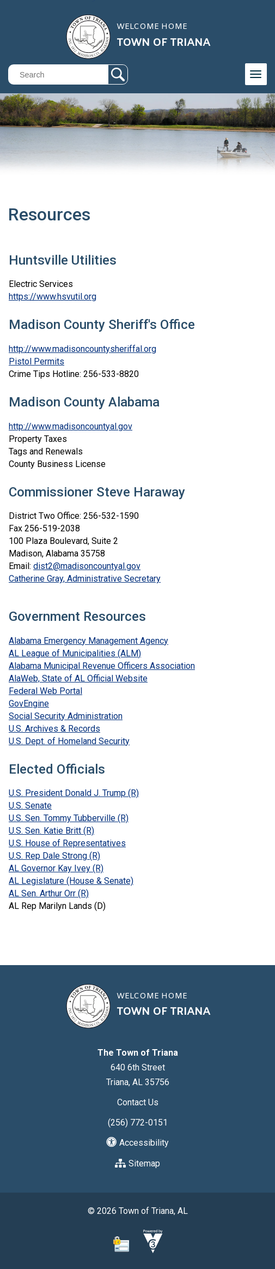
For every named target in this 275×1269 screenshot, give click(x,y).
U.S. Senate (30, 805)
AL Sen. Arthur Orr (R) (49, 893)
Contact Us (137, 1102)
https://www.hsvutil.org (52, 296)
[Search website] (65, 74)
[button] (117, 74)
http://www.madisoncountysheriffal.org (82, 349)
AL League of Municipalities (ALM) (75, 653)
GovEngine (29, 703)
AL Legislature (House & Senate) (71, 881)
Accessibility (137, 1143)
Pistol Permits (36, 361)
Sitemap (137, 1163)
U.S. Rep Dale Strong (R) (54, 856)
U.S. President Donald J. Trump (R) (74, 793)
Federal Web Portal (45, 691)
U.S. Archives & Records (54, 728)
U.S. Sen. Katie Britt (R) (51, 830)
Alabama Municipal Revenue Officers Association (102, 666)
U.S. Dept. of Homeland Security (69, 741)
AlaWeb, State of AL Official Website (78, 678)
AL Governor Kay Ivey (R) (56, 868)
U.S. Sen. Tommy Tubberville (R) (69, 818)
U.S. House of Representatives (67, 843)
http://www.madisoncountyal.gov (70, 426)
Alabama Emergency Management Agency (88, 641)
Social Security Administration (66, 716)
